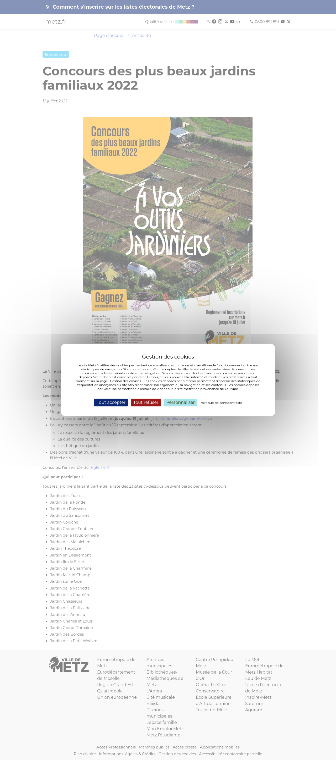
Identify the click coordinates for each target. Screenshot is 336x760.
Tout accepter (111, 402)
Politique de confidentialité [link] (221, 403)
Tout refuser (146, 402)
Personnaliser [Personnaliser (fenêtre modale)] (180, 402)
